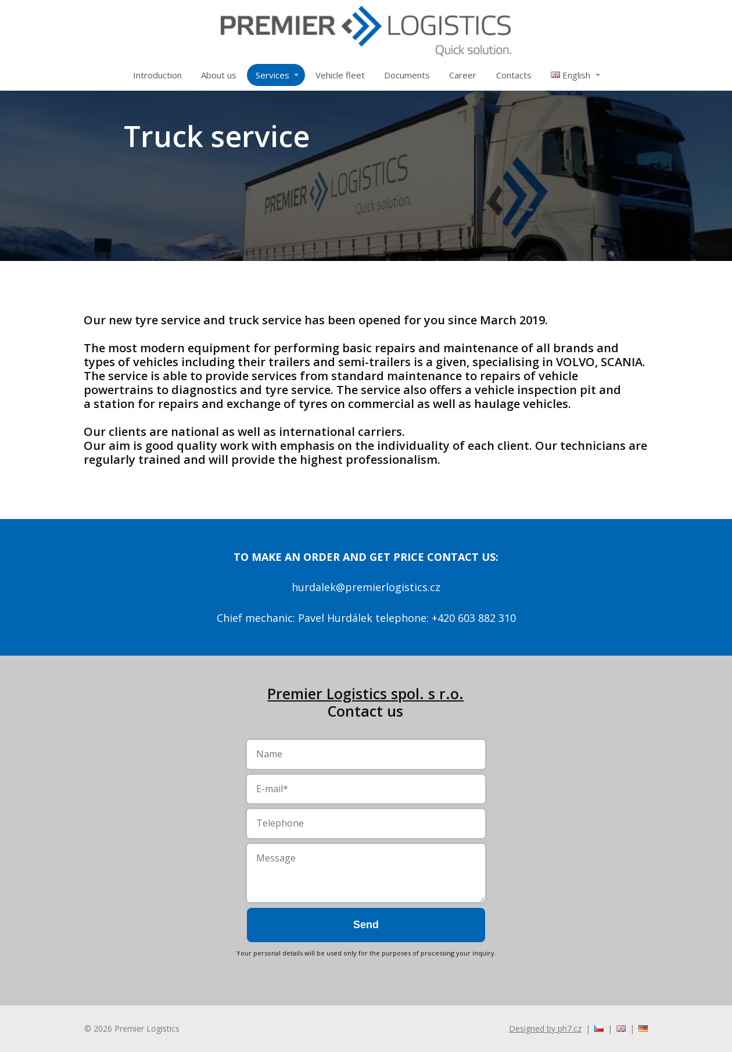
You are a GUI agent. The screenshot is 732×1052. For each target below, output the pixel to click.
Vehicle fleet (340, 75)
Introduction (157, 75)
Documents (407, 75)
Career (462, 75)
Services (272, 75)
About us (218, 75)
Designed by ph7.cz (545, 1028)
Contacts (514, 75)
